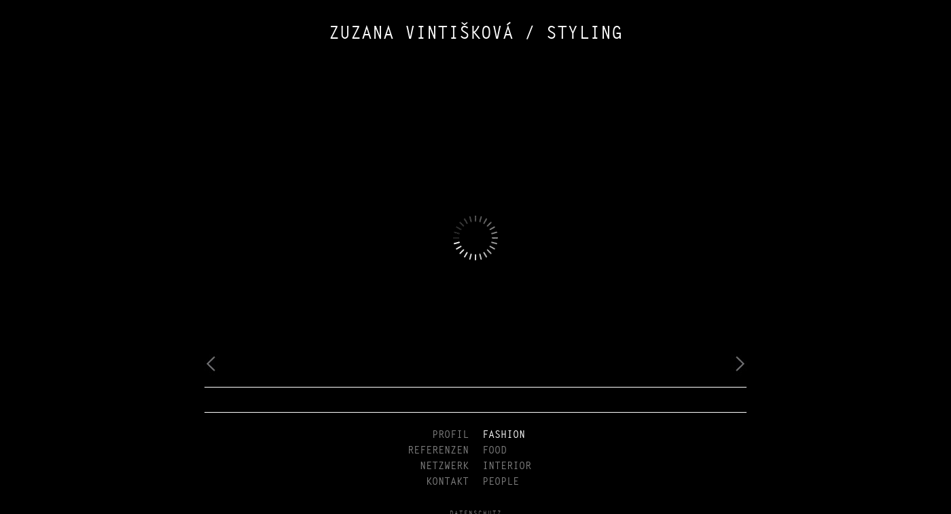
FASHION (503, 435)
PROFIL (450, 435)
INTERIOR (506, 466)
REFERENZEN (438, 450)
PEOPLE (500, 482)
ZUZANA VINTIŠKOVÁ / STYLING (475, 34)
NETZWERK (444, 466)
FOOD (494, 450)
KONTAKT (447, 482)
